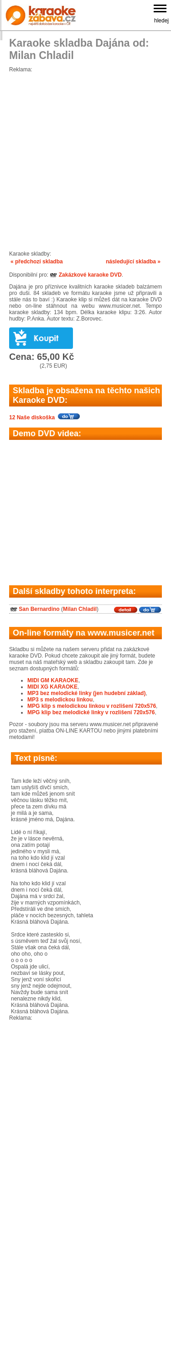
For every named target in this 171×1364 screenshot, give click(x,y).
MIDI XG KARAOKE (52, 687)
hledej (161, 20)
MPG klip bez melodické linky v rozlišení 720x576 (91, 712)
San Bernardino (39, 609)
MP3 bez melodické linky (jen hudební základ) (86, 693)
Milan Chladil (80, 609)
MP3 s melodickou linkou (60, 699)
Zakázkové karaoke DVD (85, 275)
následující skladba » (133, 261)
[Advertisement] (85, 158)
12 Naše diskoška (32, 417)
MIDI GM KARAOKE (52, 680)
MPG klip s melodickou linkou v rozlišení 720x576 (91, 706)
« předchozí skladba (36, 261)
